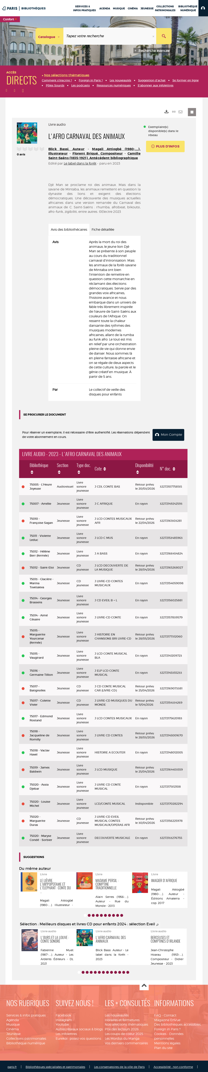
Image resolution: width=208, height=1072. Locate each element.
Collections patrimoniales (26, 1037)
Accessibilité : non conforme (173, 1065)
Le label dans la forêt (80, 163)
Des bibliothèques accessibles (177, 1023)
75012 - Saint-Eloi (42, 566)
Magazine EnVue (167, 1019)
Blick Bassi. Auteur (66, 149)
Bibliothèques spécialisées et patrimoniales (55, 1065)
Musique (13, 1023)
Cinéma (12, 1028)
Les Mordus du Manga (122, 1037)
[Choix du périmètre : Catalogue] (50, 36)
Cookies (160, 1033)
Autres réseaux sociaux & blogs (79, 1028)
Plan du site (163, 1047)
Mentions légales (167, 1042)
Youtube (62, 1023)
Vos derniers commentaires (126, 1042)
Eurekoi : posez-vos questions (78, 1037)
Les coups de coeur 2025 (124, 1033)
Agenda (12, 1019)
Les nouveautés (117, 1014)
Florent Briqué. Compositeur (98, 153)
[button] (203, 8)
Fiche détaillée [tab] (103, 229)
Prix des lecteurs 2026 (122, 1028)
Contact (170, 1014)
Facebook (63, 1014)
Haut (144, 984)
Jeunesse (13, 1033)
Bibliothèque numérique (25, 1042)
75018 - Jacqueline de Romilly (39, 734)
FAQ (157, 1014)
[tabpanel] (94, 318)
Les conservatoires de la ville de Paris (119, 1065)
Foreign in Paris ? (167, 1028)
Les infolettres (66, 1033)
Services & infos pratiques (26, 1014)
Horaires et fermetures (122, 1019)
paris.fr (12, 1065)
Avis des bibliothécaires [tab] (69, 229)
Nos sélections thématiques (126, 1023)
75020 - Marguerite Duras (37, 819)
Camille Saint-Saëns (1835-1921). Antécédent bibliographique (94, 155)
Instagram (64, 1019)
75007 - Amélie (40, 502)
